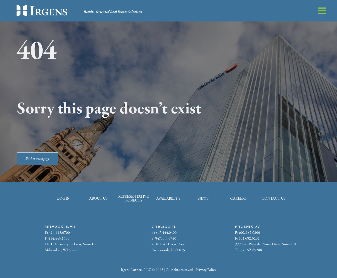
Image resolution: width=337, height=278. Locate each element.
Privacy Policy (206, 270)
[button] (322, 10)
